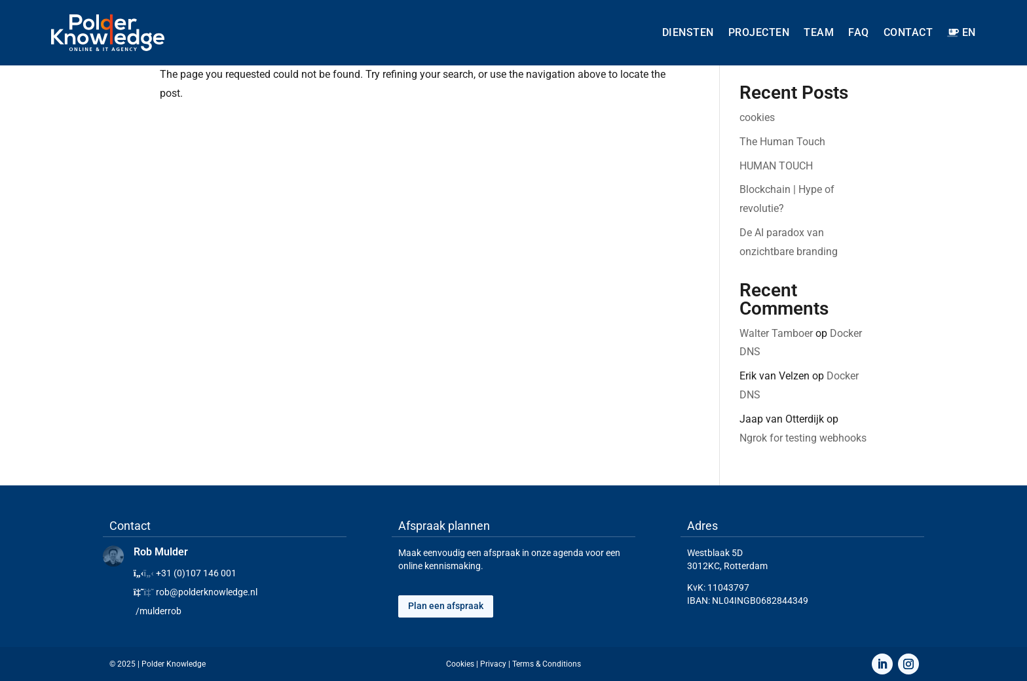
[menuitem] (961, 33)
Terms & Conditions (546, 664)
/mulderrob (158, 611)
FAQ (858, 32)
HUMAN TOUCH (776, 166)
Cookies (460, 664)
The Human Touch (782, 141)
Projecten (759, 32)
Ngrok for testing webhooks (803, 438)
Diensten (688, 32)
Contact (908, 32)
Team (819, 32)
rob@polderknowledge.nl (206, 592)
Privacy (493, 664)
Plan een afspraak (445, 606)
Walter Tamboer (776, 333)
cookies (757, 117)
